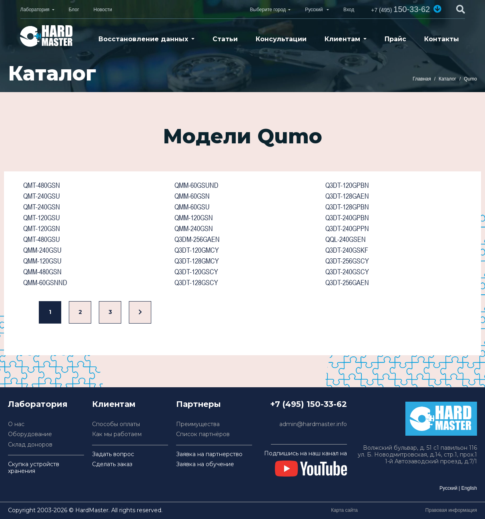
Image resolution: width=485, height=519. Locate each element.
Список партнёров (203, 434)
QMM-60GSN (192, 196)
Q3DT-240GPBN (347, 217)
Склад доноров (30, 444)
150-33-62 (400, 9)
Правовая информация (451, 510)
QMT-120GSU (41, 217)
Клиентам (342, 39)
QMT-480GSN (41, 185)
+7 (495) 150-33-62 (308, 404)
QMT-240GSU (41, 196)
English (469, 488)
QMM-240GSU (42, 250)
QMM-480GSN (42, 272)
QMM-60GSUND (196, 185)
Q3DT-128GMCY (196, 261)
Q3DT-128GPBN (347, 207)
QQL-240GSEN (345, 239)
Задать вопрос (113, 454)
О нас (16, 424)
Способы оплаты (116, 424)
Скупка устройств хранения (33, 468)
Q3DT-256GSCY (347, 261)
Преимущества (198, 424)
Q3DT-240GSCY (347, 272)
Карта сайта (344, 510)
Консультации (281, 39)
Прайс (395, 39)
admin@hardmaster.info (313, 424)
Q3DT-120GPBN (347, 185)
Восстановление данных (143, 39)
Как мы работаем (117, 434)
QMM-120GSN (193, 217)
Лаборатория (35, 9)
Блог (74, 9)
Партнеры (198, 404)
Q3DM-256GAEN (197, 239)
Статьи (225, 39)
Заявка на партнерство (209, 454)
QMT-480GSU (41, 239)
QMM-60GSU (192, 207)
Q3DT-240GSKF (346, 250)
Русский (448, 488)
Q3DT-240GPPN (347, 228)
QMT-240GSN (41, 207)
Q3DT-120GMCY (196, 250)
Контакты (441, 39)
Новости (103, 9)
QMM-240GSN (193, 228)
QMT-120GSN (41, 228)
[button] (437, 8)
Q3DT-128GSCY (196, 282)
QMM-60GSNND (45, 282)
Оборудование (30, 434)
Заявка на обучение (205, 464)
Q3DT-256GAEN (347, 282)
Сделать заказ (112, 464)
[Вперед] (140, 312)
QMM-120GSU (42, 261)
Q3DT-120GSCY (196, 272)
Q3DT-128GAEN (347, 196)
